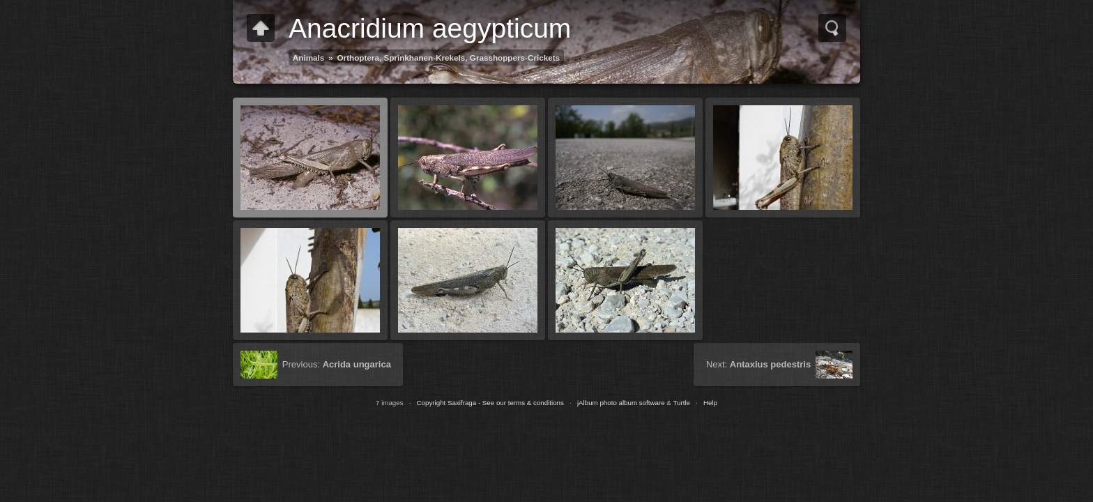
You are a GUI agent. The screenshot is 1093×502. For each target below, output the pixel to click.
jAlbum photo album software (621, 402)
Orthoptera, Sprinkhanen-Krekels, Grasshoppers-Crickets (448, 57)
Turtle (681, 402)
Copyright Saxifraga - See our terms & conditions (490, 402)
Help (710, 402)
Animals (308, 57)
